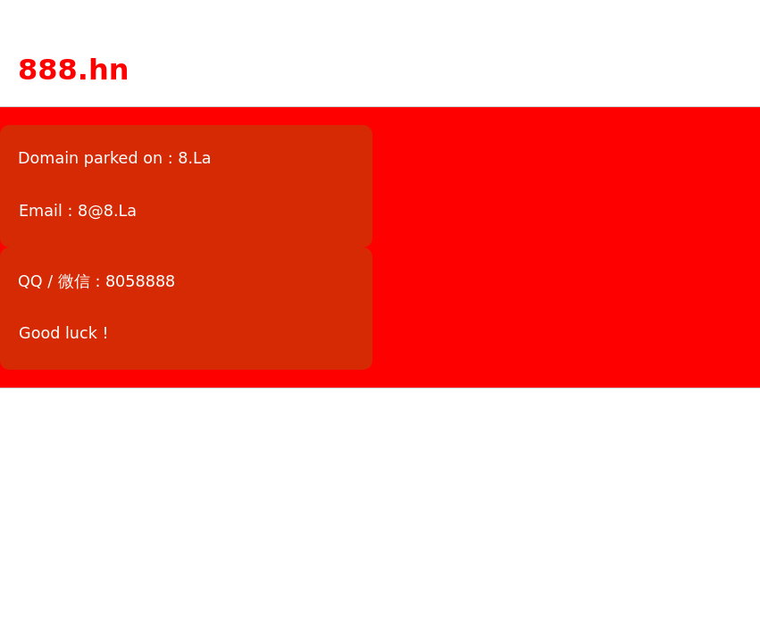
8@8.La (107, 211)
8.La (194, 158)
